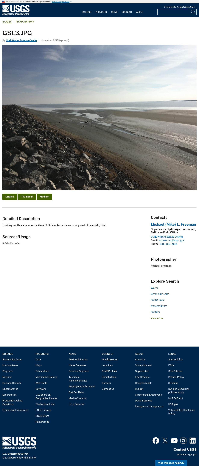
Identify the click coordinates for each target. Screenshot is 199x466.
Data (38, 359)
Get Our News (76, 392)
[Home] (16, 14)
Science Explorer (12, 359)
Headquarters (109, 359)
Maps (39, 365)
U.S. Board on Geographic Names (46, 396)
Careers (106, 383)
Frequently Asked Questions (179, 7)
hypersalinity (159, 305)
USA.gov (173, 404)
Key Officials (142, 377)
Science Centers (11, 383)
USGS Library (43, 410)
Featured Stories (78, 359)
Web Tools (41, 383)
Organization (142, 371)
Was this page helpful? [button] (171, 462)
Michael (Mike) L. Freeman (173, 224)
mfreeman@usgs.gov (171, 240)
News (114, 12)
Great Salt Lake (160, 293)
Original (9, 196)
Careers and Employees (148, 394)
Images (7, 21)
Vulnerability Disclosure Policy (181, 412)
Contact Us (108, 389)
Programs (7, 371)
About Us (140, 359)
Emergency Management (149, 406)
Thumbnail (27, 196)
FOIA (171, 365)
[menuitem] (86, 10)
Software (41, 389)
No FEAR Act (175, 398)
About (139, 12)
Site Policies (175, 371)
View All (157, 318)
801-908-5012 (168, 243)
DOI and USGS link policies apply (178, 391)
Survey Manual (143, 365)
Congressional (143, 383)
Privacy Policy (176, 377)
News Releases (77, 365)
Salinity (155, 311)
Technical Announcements (78, 379)
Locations (107, 365)
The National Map (45, 404)
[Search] (194, 12)
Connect (127, 12)
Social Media (109, 377)
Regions (6, 377)
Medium (44, 196)
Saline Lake (158, 299)
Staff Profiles (109, 371)
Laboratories (9, 394)
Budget (139, 389)
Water (154, 287)
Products (101, 12)
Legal (172, 354)
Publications (42, 371)
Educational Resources (15, 410)
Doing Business (143, 400)
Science (86, 12)
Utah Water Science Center (21, 40)
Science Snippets (79, 371)
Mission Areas (10, 365)
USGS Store (42, 416)
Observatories (10, 389)
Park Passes (42, 421)
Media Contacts (77, 398)
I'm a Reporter (77, 404)
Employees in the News (82, 386)
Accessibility (175, 359)
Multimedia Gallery (46, 377)
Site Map (173, 383)
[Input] (177, 12)
